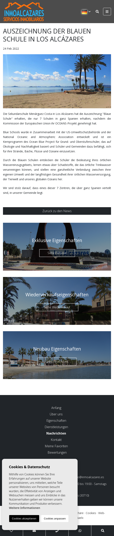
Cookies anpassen (55, 518)
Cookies (91, 513)
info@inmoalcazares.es (87, 477)
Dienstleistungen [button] (56, 427)
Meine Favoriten (56, 446)
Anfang (56, 408)
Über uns (56, 414)
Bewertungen (57, 452)
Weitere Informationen (24, 508)
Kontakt (56, 439)
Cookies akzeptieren (24, 518)
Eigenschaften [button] (56, 420)
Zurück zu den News (57, 211)
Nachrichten (56, 433)
